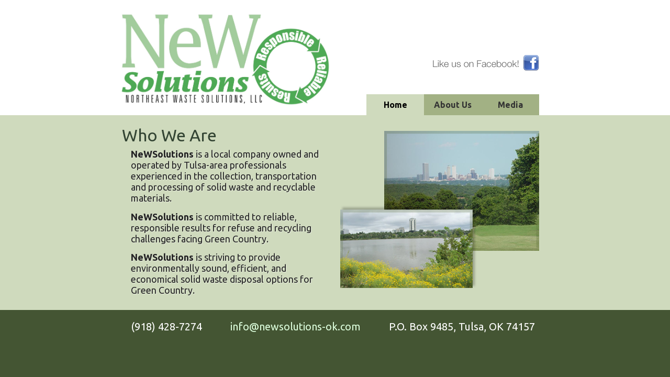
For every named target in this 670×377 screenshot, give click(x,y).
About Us (453, 104)
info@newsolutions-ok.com (295, 326)
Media (510, 104)
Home (395, 104)
